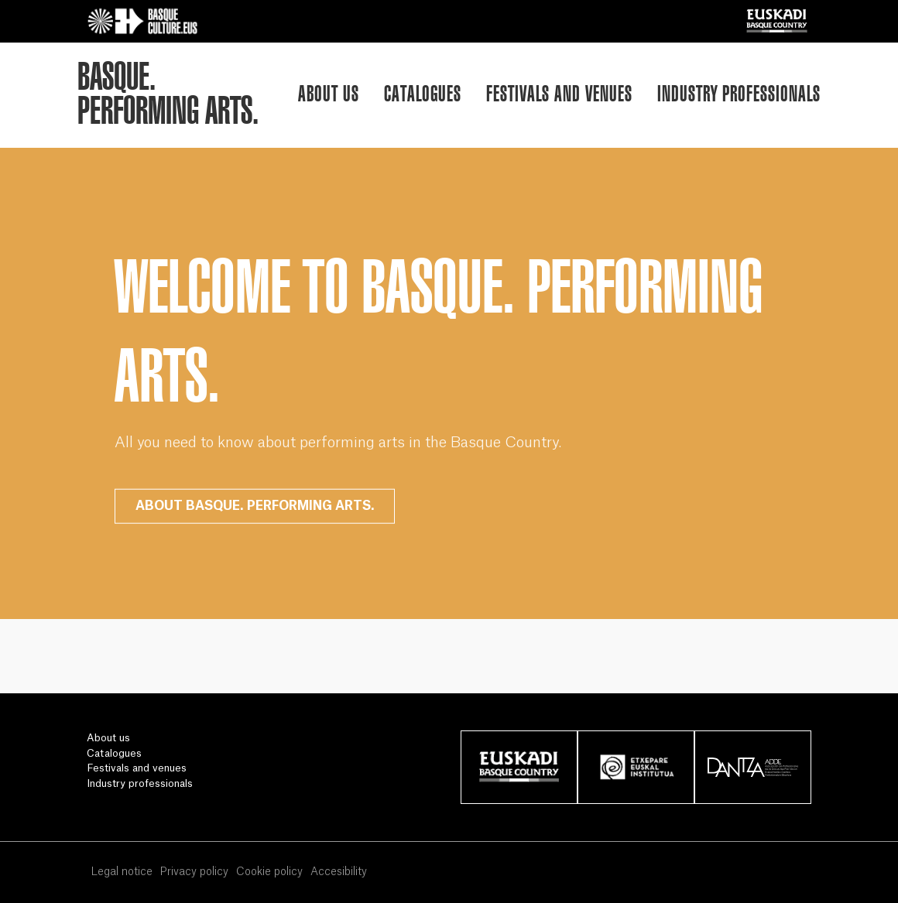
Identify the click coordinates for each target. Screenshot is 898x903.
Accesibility (338, 872)
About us (328, 93)
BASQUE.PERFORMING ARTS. (168, 93)
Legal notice (122, 872)
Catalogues (422, 93)
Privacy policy (193, 872)
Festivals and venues (559, 93)
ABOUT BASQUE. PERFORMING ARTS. (255, 506)
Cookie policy (269, 872)
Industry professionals (739, 93)
